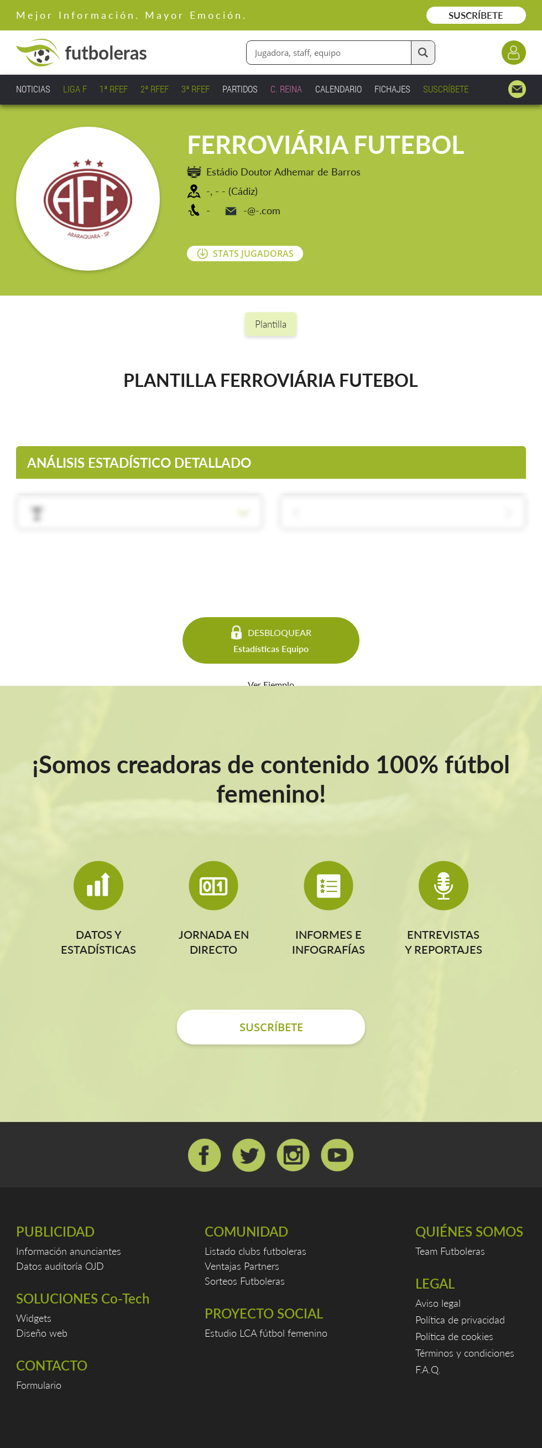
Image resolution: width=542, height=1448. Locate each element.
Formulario (38, 1385)
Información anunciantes (68, 1251)
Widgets (33, 1318)
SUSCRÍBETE (476, 15)
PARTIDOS (240, 88)
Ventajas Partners (242, 1266)
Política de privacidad (460, 1319)
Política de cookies (454, 1336)
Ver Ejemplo (271, 684)
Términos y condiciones (464, 1353)
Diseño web (41, 1333)
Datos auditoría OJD (60, 1266)
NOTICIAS (33, 88)
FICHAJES (392, 88)
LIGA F (75, 88)
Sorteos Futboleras (245, 1281)
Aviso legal (438, 1303)
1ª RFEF (114, 88)
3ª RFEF (195, 88)
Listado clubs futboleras (255, 1251)
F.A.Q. (427, 1369)
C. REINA (286, 88)
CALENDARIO (338, 88)
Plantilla (270, 324)
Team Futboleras (450, 1251)
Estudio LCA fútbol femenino (266, 1333)
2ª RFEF (154, 88)
